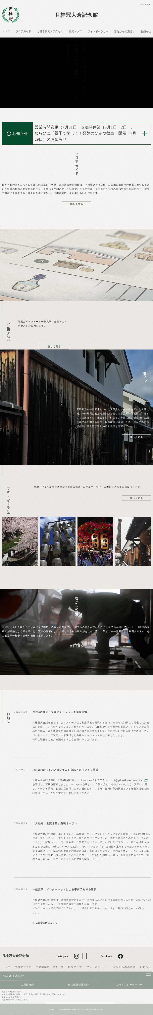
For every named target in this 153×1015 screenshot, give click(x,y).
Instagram (62, 956)
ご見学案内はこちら (46, 922)
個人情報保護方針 (78, 984)
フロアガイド (23, 31)
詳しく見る (76, 204)
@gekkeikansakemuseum (129, 780)
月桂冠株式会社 (13, 975)
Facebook (106, 956)
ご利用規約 (27, 984)
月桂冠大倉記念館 (76, 15)
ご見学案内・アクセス (50, 31)
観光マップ (75, 31)
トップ (6, 31)
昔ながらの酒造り (124, 31)
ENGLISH (145, 5)
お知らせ (146, 31)
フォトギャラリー (97, 31)
